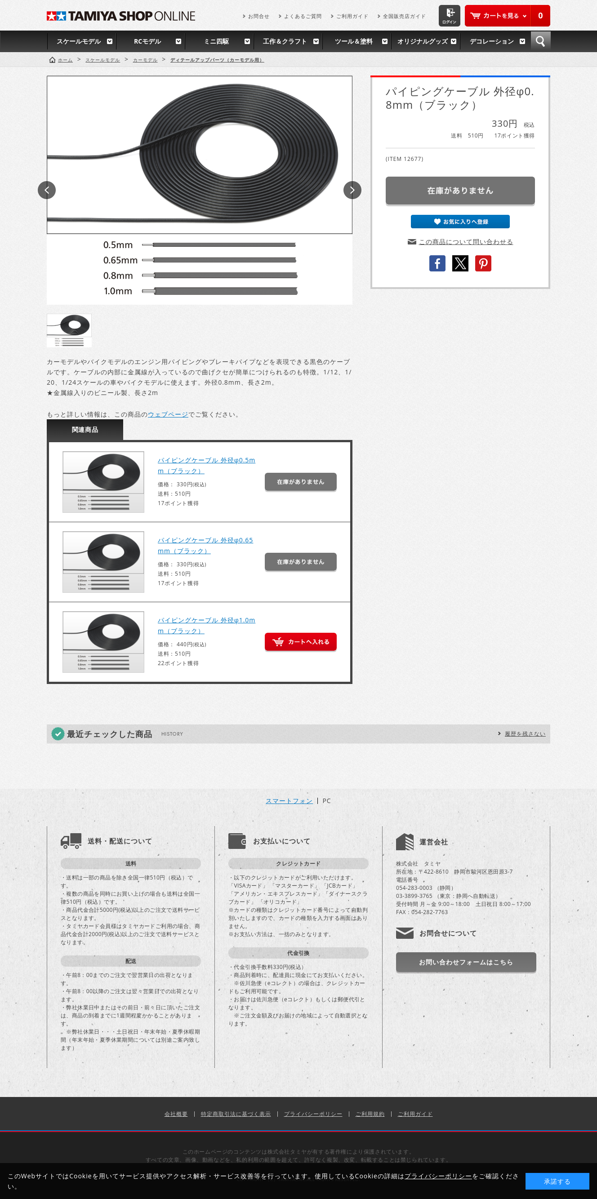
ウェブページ (168, 414)
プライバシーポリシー (313, 1114)
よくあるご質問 (303, 16)
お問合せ (259, 16)
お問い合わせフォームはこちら (466, 962)
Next (352, 190)
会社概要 (176, 1114)
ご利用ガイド (352, 16)
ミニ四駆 (216, 41)
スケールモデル (79, 41)
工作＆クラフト (285, 41)
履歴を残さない (525, 733)
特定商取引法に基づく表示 (236, 1114)
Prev (47, 190)
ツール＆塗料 (354, 41)
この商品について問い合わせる (466, 241)
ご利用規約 (370, 1114)
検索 (541, 41)
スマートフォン (289, 801)
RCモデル (147, 41)
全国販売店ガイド (404, 16)
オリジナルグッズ (422, 41)
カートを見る (507, 16)
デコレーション (492, 41)
